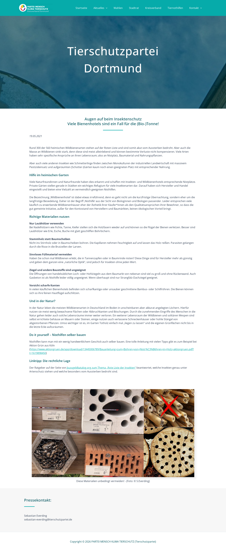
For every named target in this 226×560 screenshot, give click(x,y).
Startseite (89, 8)
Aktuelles (107, 8)
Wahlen (123, 8)
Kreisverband (156, 8)
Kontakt (196, 8)
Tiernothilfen (177, 8)
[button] (112, 8)
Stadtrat (138, 8)
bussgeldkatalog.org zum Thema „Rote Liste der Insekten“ (101, 367)
